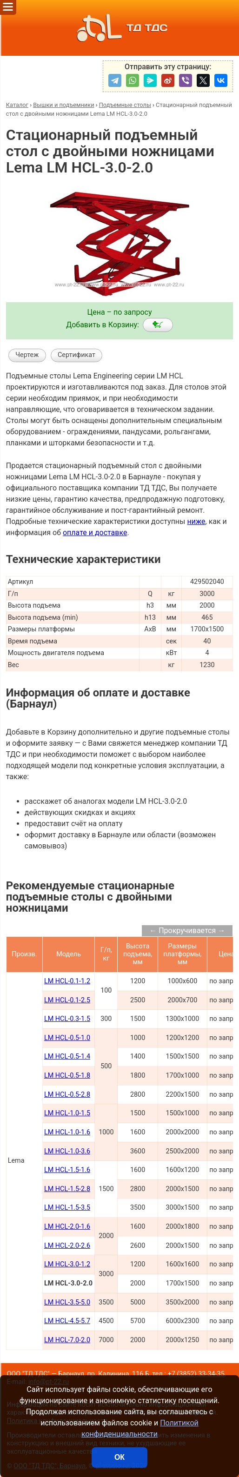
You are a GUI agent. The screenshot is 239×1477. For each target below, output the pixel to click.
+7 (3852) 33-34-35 (196, 1374)
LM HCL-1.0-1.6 (67, 1132)
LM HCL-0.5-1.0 (67, 1038)
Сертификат (76, 355)
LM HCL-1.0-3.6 (67, 1151)
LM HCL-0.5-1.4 (67, 1056)
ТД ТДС (120, 28)
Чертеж (27, 355)
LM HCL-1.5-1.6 (67, 1170)
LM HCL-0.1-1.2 (67, 981)
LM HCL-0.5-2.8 (67, 1095)
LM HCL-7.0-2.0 (67, 1340)
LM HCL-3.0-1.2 (67, 1264)
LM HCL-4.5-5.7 (67, 1321)
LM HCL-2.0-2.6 (67, 1246)
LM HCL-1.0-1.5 (67, 1113)
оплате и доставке (95, 532)
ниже (196, 521)
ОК (119, 1457)
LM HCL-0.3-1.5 (67, 1019)
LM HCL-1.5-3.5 (67, 1208)
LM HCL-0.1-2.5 (67, 1000)
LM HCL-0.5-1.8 (67, 1076)
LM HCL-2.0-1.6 (67, 1227)
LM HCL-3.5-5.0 (67, 1302)
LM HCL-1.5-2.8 (67, 1189)
